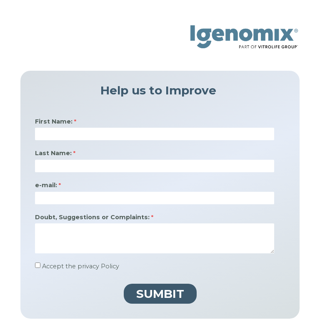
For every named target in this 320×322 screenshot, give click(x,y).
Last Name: (53, 153)
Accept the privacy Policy (80, 266)
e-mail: (46, 185)
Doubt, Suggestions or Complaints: (92, 217)
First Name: (53, 121)
